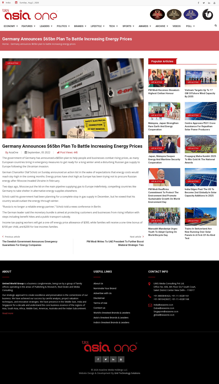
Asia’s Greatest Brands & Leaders (111, 317)
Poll (189, 26)
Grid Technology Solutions (127, 373)
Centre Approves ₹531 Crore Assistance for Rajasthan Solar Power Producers (200, 126)
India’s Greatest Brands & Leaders (111, 322)
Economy (9, 26)
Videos (177, 26)
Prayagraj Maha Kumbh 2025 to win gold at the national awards (200, 159)
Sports (127, 26)
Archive (160, 26)
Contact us (99, 307)
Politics (62, 26)
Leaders (44, 26)
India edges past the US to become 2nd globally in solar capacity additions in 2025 (201, 192)
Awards (143, 26)
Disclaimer (99, 298)
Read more (7, 313)
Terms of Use (100, 303)
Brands (78, 26)
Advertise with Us (102, 293)
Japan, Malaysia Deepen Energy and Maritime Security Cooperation (164, 159)
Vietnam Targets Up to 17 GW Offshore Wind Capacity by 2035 (200, 93)
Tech (112, 26)
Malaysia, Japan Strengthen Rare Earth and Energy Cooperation (163, 126)
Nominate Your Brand (105, 288)
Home (5, 44)
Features (27, 26)
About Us (98, 283)
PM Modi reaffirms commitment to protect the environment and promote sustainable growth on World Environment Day (164, 195)
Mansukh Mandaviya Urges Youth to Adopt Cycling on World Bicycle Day (162, 231)
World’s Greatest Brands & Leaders (112, 312)
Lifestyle (96, 26)
